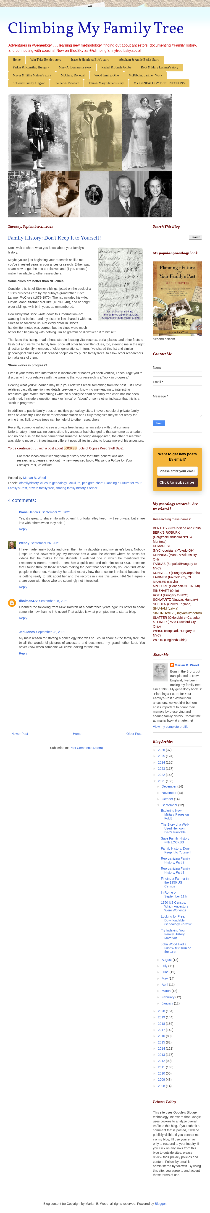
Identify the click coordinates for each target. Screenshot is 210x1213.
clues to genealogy (53, 483)
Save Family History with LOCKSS (175, 840)
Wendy (24, 543)
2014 (162, 1048)
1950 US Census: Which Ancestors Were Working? (174, 906)
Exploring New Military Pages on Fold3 (175, 814)
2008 (162, 1086)
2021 (162, 781)
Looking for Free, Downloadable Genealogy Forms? (176, 920)
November (169, 793)
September (170, 805)
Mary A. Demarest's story (75, 67)
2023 (162, 768)
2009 (162, 1079)
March (166, 991)
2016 (162, 1036)
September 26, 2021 (45, 543)
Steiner (92, 488)
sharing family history (70, 488)
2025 (162, 756)
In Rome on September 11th (174, 894)
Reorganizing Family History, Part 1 (175, 870)
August (167, 960)
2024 (162, 762)
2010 (162, 1073)
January (168, 1003)
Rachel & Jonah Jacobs (116, 67)
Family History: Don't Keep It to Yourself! (176, 850)
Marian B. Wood (187, 665)
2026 (162, 750)
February (168, 997)
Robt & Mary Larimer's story (159, 67)
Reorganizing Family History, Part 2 (175, 860)
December (169, 786)
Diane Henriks (29, 512)
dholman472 (28, 601)
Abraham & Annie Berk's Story (139, 59)
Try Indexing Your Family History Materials (173, 934)
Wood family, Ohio (106, 75)
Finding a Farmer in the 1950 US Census (175, 882)
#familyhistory (29, 483)
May (165, 978)
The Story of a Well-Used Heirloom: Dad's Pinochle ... (175, 828)
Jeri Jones (27, 632)
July (165, 966)
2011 (162, 1067)
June (165, 972)
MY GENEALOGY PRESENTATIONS (159, 83)
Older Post (134, 734)
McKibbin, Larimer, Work (145, 75)
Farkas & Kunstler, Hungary (31, 67)
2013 (162, 1054)
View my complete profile (170, 726)
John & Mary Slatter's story (106, 83)
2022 (162, 775)
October (168, 799)
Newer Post (19, 734)
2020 (162, 1011)
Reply (23, 529)
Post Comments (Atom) (86, 748)
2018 (162, 1023)
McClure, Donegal (72, 75)
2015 (162, 1042)
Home (17, 59)
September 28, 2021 (53, 601)
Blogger (160, 1203)
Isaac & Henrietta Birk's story (90, 59)
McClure (74, 483)
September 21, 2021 (56, 512)
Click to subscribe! (177, 482)
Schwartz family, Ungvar (29, 83)
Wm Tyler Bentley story (45, 59)
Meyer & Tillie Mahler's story (32, 75)
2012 (162, 1061)
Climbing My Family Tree (96, 29)
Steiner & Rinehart (67, 83)
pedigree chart (92, 483)
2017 (162, 1030)
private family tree (41, 488)
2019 (162, 1017)
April (165, 984)
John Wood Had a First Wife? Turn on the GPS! (176, 948)
